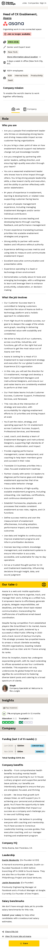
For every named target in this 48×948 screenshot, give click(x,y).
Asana (38, 14)
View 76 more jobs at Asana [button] (15, 877)
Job (17, 103)
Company (28, 103)
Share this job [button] (9, 873)
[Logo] (9, 3)
